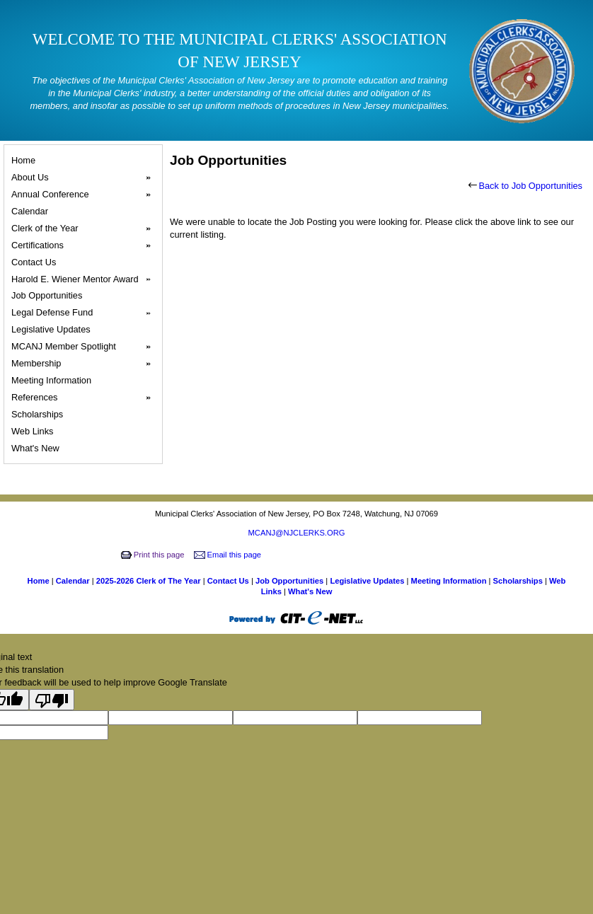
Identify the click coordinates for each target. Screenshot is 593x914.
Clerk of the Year (85, 228)
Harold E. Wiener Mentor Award (85, 279)
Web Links (34, 431)
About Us (85, 177)
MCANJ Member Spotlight (85, 346)
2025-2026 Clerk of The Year (149, 581)
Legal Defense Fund (85, 312)
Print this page (154, 554)
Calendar (32, 211)
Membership (85, 363)
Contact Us (36, 262)
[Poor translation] (51, 699)
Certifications (85, 245)
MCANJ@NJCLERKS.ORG (296, 532)
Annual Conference (85, 194)
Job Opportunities (49, 295)
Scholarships (39, 414)
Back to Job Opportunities (525, 185)
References (85, 397)
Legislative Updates (53, 329)
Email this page (229, 554)
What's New (37, 448)
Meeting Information (53, 380)
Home (25, 160)
